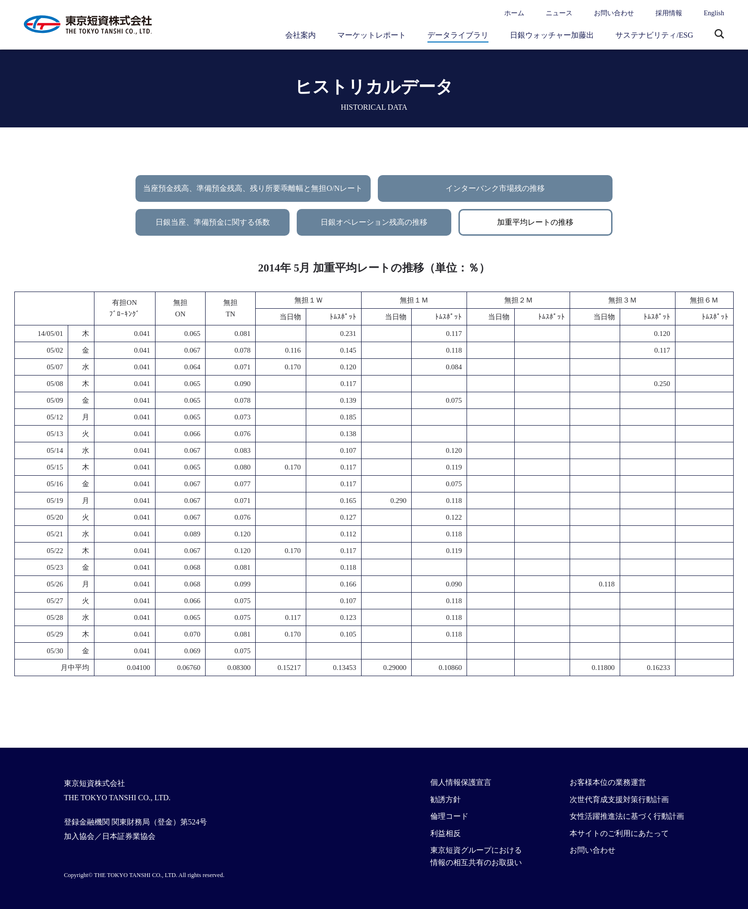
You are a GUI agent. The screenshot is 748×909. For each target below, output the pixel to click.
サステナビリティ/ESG (654, 35)
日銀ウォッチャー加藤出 (552, 35)
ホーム (514, 13)
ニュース (559, 13)
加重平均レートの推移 (535, 222)
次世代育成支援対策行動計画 (619, 799)
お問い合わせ (614, 13)
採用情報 (668, 13)
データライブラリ (457, 35)
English (714, 13)
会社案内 (300, 35)
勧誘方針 (445, 799)
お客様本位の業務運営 (608, 782)
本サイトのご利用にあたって (619, 833)
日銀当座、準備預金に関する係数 (213, 222)
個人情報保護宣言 (460, 782)
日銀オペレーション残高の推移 (374, 222)
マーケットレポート (371, 35)
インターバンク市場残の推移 (495, 188)
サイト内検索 (719, 35)
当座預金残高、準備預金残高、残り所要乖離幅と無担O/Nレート (253, 188)
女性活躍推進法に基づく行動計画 (627, 816)
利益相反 (445, 833)
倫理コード (449, 816)
